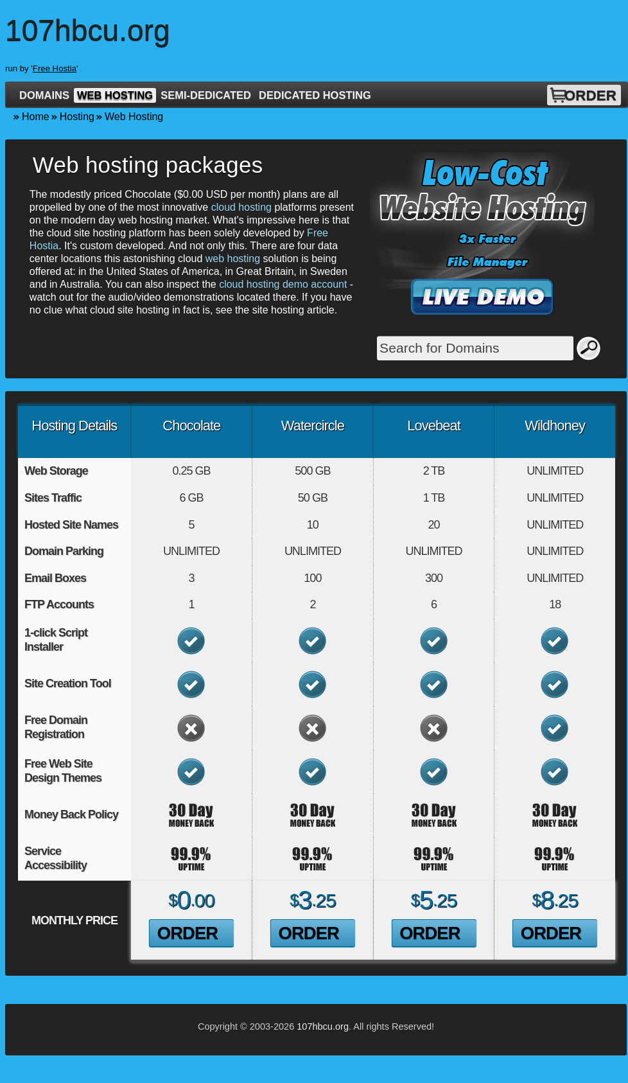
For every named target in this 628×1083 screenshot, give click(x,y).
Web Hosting (115, 95)
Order (590, 95)
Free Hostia (54, 68)
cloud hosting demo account (283, 284)
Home (35, 116)
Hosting (77, 116)
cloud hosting (241, 207)
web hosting (232, 258)
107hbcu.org (323, 1026)
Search (589, 348)
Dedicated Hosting (315, 95)
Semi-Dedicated (206, 95)
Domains (44, 95)
